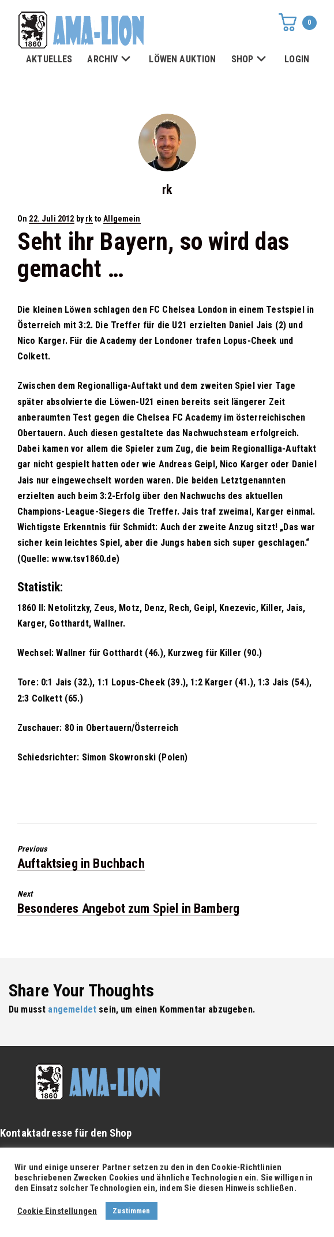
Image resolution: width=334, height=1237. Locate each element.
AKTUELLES (49, 59)
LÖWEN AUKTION (182, 59)
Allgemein (121, 218)
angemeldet (72, 1009)
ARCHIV (110, 60)
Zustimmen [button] (131, 1210)
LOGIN (296, 59)
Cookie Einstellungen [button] (57, 1211)
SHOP (250, 60)
